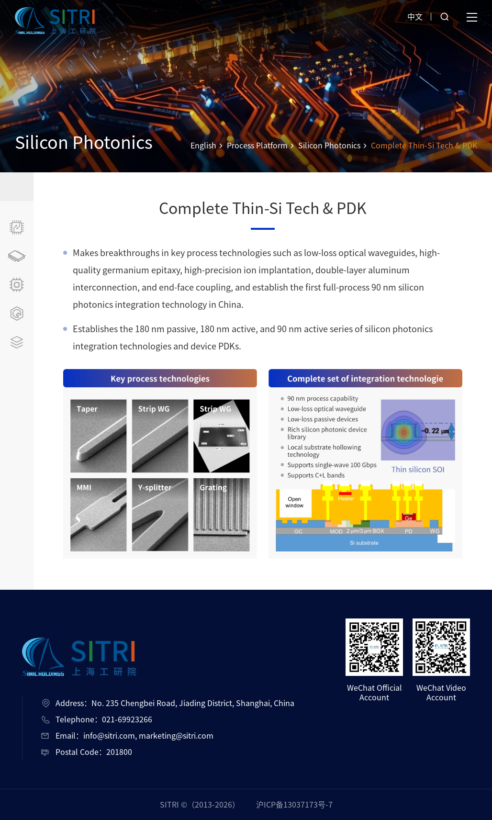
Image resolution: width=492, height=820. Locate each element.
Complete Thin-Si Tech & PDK (424, 145)
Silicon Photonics (329, 145)
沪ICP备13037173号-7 (294, 805)
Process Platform (257, 145)
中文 (415, 17)
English (203, 145)
